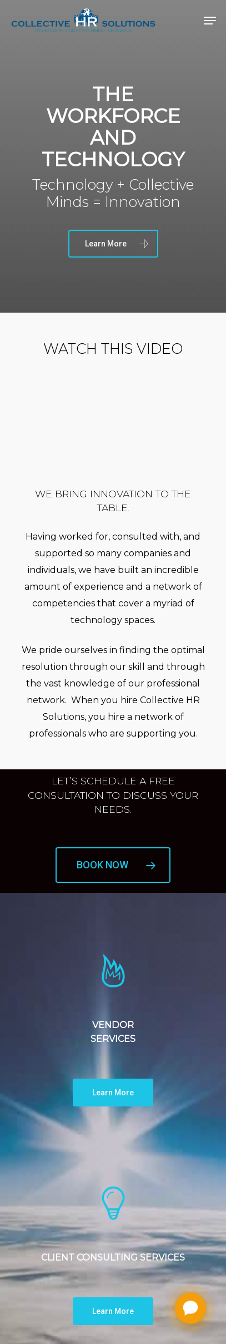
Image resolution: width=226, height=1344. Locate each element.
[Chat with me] (190, 1308)
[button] (210, 20)
